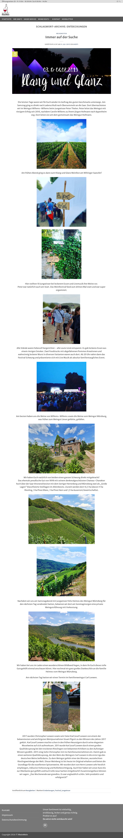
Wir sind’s (17, 19)
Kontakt (56, 19)
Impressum (7, 815)
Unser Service (30, 19)
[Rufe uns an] (120, 1)
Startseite (7, 19)
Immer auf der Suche (61, 37)
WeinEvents (44, 19)
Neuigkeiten (61, 33)
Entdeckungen (48, 790)
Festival (58, 790)
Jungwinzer (66, 790)
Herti (76, 44)
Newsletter (67, 19)
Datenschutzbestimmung (14, 820)
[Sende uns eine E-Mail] (117, 1)
